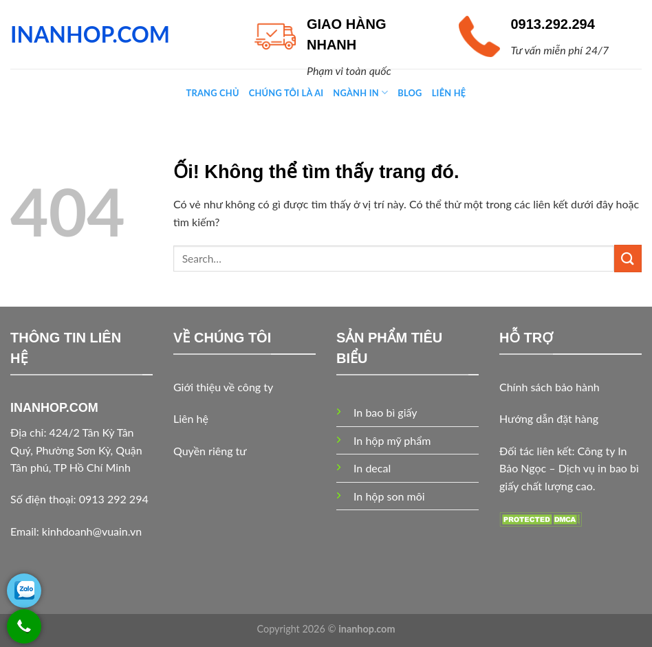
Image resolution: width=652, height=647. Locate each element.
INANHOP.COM (90, 34)
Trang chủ (212, 92)
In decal (372, 467)
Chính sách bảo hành (549, 386)
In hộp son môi (389, 496)
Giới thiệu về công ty (223, 386)
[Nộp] (628, 258)
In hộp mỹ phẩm (392, 440)
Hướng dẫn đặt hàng (548, 418)
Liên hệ (190, 418)
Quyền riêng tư (209, 450)
